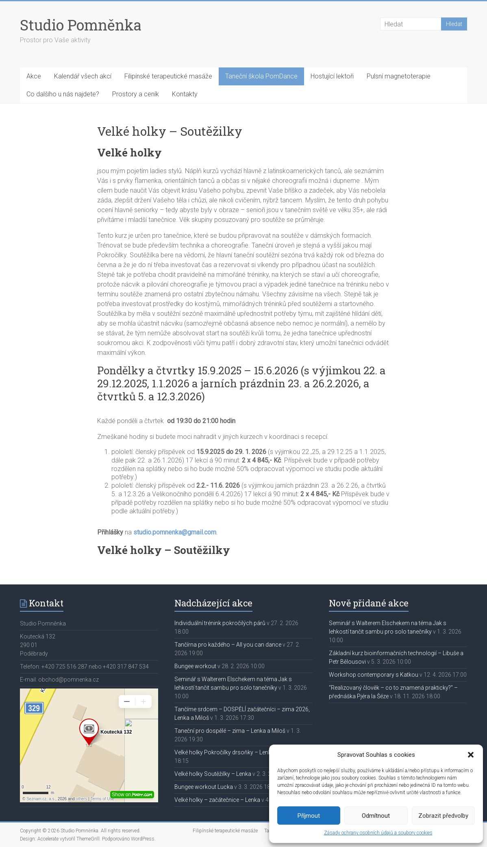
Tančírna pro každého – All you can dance (227, 644)
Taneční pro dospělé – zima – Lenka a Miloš (229, 731)
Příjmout (309, 815)
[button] (471, 755)
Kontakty (185, 94)
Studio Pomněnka (80, 25)
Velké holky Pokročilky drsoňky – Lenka (224, 752)
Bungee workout (195, 666)
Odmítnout (376, 815)
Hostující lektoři (332, 76)
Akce (33, 76)
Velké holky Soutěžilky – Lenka (212, 774)
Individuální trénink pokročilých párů (219, 623)
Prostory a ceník (135, 94)
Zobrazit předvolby (443, 815)
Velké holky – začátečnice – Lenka (217, 800)
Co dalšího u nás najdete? (62, 94)
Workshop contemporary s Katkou (373, 674)
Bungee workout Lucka (203, 787)
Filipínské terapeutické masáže (168, 76)
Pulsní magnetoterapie (398, 76)
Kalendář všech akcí (82, 76)
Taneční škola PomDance (261, 76)
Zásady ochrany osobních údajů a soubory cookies (378, 833)
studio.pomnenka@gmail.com (174, 532)
